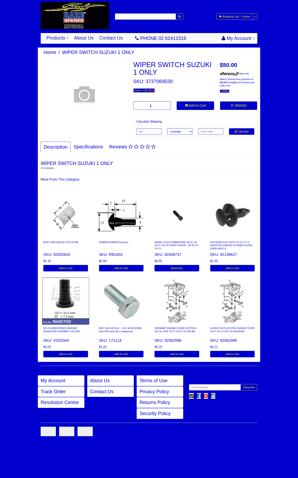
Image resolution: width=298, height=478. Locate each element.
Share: (144, 90)
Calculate (242, 131)
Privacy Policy (154, 391)
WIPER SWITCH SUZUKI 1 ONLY (98, 52)
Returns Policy (154, 402)
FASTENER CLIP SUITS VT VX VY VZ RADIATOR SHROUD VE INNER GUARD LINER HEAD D (231, 245)
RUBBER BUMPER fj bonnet (113, 242)
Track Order (53, 391)
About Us (84, 37)
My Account (53, 380)
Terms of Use (153, 380)
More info (234, 73)
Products (57, 37)
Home (50, 52)
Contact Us (111, 37)
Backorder (177, 268)
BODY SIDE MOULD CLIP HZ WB (60, 242)
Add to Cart (195, 105)
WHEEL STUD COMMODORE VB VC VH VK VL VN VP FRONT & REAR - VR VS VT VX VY (176, 245)
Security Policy (155, 413)
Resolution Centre (60, 402)
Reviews (132, 146)
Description (55, 147)
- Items (234, 16)
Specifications (88, 146)
